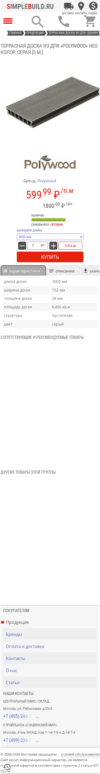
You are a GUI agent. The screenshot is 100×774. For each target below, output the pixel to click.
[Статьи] (51, 682)
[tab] (23, 270)
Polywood (47, 180)
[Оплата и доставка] (69, 6)
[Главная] (31, 6)
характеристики (24, 271)
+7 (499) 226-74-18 (21, 740)
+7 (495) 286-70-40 (21, 716)
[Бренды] (51, 634)
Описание (64, 271)
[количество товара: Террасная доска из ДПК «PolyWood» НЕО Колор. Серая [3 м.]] (32, 246)
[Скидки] (93, 6)
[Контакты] (81, 6)
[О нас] (51, 670)
